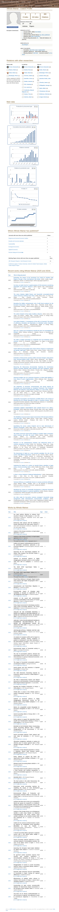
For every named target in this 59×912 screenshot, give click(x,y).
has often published (44, 34)
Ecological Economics (14, 246)
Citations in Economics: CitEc (10, 2)
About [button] (56, 5)
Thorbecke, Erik (44, 91)
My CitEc (21, 5)
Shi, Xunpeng (27, 84)
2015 (9, 554)
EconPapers (25, 44)
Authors (23, 2)
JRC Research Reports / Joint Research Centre (20, 261)
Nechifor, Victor (28, 78)
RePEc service (13, 909)
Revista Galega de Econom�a (16, 252)
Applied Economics (13, 249)
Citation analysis (22, 520)
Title (15, 512)
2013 (9, 615)
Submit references (47, 5)
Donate (31, 5)
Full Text (16, 520)
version (26, 541)
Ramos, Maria (12, 69)
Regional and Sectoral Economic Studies (18, 238)
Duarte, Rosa (27, 69)
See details (38, 31)
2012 (9, 669)
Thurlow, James (44, 82)
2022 (9, 782)
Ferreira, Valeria (28, 75)
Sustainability (12, 244)
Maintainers (38, 5)
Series (29, 2)
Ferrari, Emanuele (13, 67)
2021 (9, 532)
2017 (9, 574)
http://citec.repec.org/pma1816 (37, 50)
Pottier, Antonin (28, 81)
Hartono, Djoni (28, 97)
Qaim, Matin (43, 88)
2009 (9, 796)
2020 (9, 607)
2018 (9, 587)
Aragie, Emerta (43, 97)
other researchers (35, 36)
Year (10, 275)
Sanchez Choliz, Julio (45, 78)
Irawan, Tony (27, 94)
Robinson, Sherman (45, 94)
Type (42, 512)
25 (37, 38)
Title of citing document (20, 275)
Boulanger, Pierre (13, 75)
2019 (9, 525)
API (26, 5)
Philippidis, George (44, 85)
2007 (9, 650)
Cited (47, 512)
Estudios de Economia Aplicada (16, 241)
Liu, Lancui (27, 87)
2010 (9, 546)
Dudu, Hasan (12, 72)
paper (29, 282)
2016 (9, 517)
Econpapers (22, 282)
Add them (35, 53)
